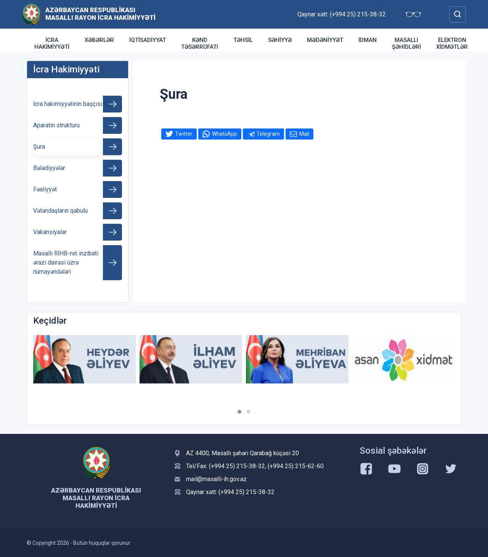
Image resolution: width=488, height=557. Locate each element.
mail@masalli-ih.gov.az (216, 479)
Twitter (184, 134)
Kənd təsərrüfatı (199, 43)
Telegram (268, 134)
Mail (304, 134)
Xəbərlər (99, 40)
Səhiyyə (280, 40)
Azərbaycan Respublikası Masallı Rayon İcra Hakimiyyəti (100, 13)
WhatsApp (224, 134)
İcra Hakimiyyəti (51, 43)
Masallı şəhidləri (406, 43)
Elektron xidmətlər (452, 43)
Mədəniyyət (325, 40)
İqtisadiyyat (147, 40)
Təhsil (243, 40)
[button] (239, 412)
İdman (367, 40)
